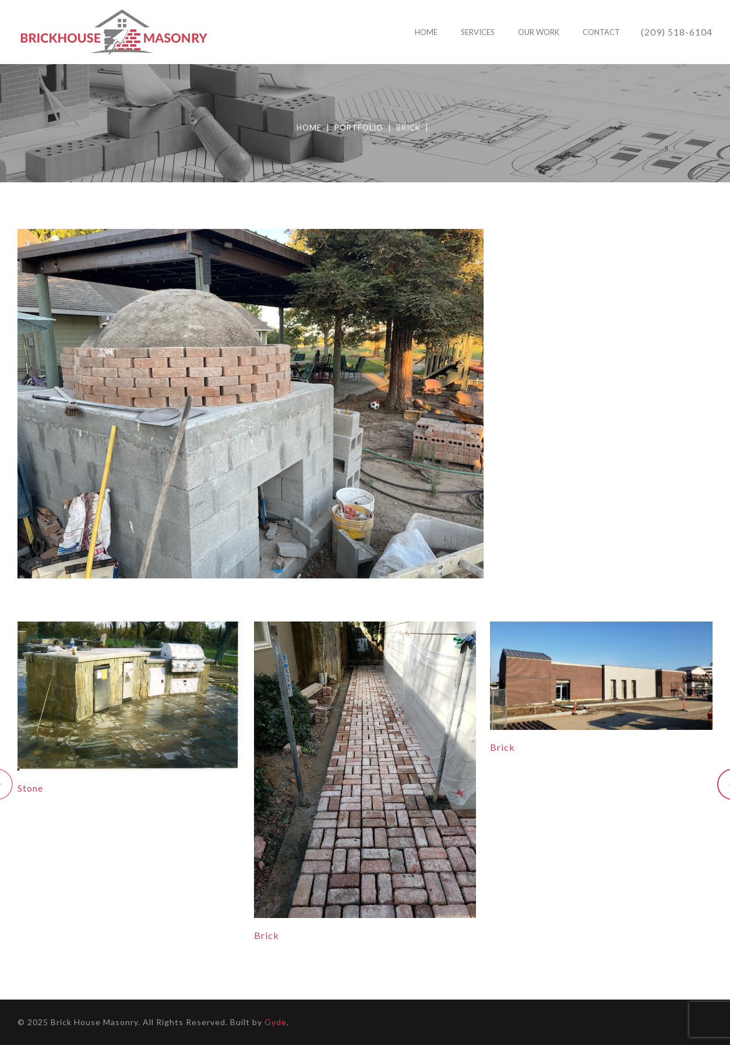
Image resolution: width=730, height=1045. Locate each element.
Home (309, 127)
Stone (30, 787)
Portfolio (358, 127)
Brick (408, 127)
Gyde (276, 1022)
